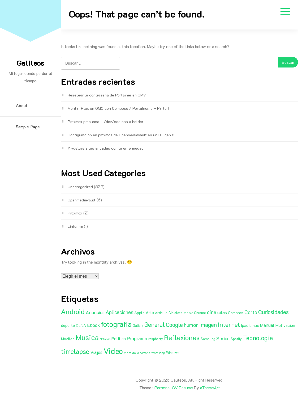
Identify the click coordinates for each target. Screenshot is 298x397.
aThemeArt (210, 387)
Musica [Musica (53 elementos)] (87, 337)
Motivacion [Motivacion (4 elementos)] (285, 325)
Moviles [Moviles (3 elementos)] (68, 338)
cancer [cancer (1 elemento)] (188, 313)
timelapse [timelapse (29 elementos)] (75, 351)
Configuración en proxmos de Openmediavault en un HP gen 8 (121, 134)
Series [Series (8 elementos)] (223, 338)
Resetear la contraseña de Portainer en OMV (107, 95)
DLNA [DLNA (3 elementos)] (81, 325)
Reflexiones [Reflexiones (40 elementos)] (182, 337)
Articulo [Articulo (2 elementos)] (161, 313)
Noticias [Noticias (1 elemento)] (105, 339)
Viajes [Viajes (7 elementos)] (96, 352)
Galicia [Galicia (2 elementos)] (138, 325)
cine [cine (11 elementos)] (211, 312)
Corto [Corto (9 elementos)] (250, 312)
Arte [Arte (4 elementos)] (150, 312)
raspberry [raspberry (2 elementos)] (155, 339)
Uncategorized (80, 186)
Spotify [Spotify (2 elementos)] (236, 339)
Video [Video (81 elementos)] (113, 351)
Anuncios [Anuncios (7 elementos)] (95, 312)
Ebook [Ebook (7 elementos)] (93, 325)
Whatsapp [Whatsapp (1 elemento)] (158, 353)
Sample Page (28, 127)
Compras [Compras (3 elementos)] (235, 312)
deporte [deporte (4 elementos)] (68, 325)
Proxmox (75, 213)
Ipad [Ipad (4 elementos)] (244, 325)
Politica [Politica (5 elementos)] (118, 338)
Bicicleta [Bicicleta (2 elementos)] (175, 313)
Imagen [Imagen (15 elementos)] (208, 324)
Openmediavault (82, 199)
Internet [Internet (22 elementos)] (229, 324)
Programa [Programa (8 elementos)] (137, 338)
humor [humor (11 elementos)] (191, 324)
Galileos (30, 62)
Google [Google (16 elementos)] (174, 324)
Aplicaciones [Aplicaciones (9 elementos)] (119, 312)
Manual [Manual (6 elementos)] (267, 325)
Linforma (75, 226)
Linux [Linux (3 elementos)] (254, 325)
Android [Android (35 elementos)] (73, 311)
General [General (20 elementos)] (154, 324)
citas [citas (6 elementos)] (222, 312)
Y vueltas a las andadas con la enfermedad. (106, 148)
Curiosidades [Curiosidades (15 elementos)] (273, 311)
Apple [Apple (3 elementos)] (139, 312)
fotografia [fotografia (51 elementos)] (116, 324)
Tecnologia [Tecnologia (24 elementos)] (258, 337)
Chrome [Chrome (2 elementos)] (200, 313)
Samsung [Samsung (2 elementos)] (208, 339)
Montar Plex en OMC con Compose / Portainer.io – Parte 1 (118, 108)
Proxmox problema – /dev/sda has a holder (105, 121)
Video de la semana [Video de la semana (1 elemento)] (137, 353)
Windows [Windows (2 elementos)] (172, 352)
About (21, 106)
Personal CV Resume (173, 387)
